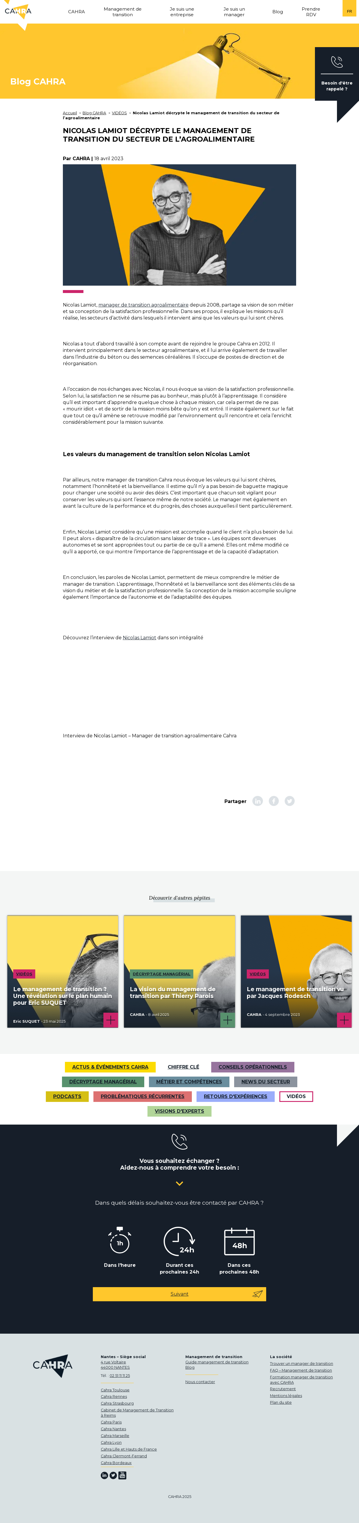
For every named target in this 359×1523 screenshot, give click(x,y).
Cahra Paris (111, 1422)
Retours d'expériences (235, 1096)
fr (349, 11)
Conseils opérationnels (253, 1067)
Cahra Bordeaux (116, 1463)
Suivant (217, 1294)
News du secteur (265, 1082)
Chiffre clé (183, 1067)
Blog (189, 1367)
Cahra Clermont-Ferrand (124, 1456)
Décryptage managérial (103, 1082)
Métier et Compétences (189, 1082)
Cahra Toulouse (115, 1390)
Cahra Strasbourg (117, 1403)
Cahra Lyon (111, 1442)
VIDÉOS (296, 1096)
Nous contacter (200, 1382)
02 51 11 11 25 (120, 1375)
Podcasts (67, 1096)
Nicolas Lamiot (139, 637)
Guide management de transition (217, 1362)
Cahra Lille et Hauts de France (129, 1449)
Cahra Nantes (113, 1429)
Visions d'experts (179, 1111)
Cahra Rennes (114, 1396)
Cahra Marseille (115, 1435)
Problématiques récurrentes (142, 1096)
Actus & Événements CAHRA (110, 1067)
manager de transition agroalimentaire (143, 305)
